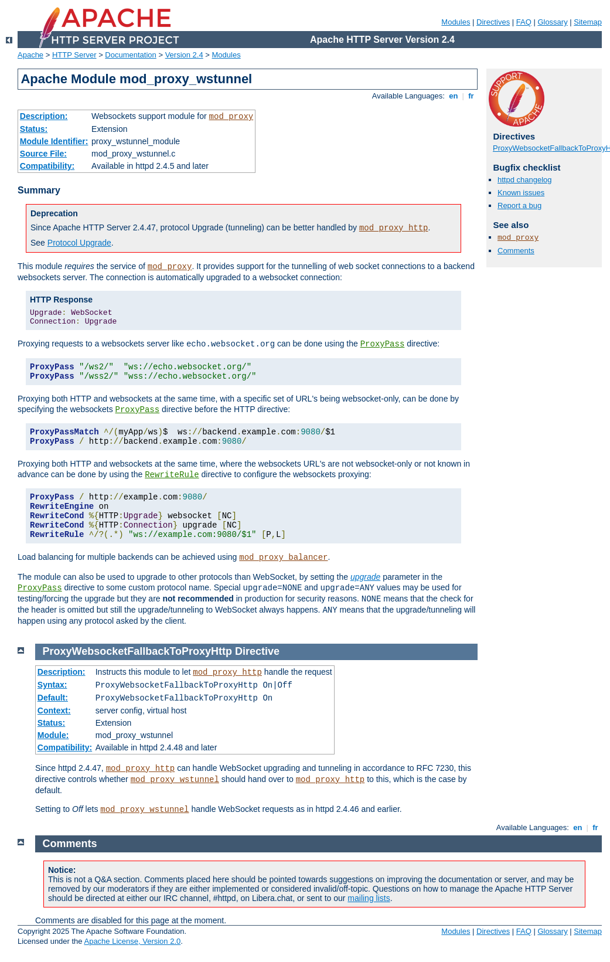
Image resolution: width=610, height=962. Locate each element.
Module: (53, 735)
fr (471, 95)
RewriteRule (172, 475)
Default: (53, 697)
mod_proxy (231, 116)
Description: (44, 116)
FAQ (523, 22)
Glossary (552, 22)
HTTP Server (74, 54)
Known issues (520, 192)
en (453, 95)
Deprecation (54, 213)
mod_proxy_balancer (283, 557)
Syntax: (52, 684)
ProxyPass (382, 344)
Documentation (130, 54)
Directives (493, 22)
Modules (455, 22)
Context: (54, 710)
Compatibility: (47, 166)
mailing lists (368, 898)
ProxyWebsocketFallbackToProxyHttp (137, 651)
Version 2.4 (184, 54)
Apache (30, 54)
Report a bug (519, 205)
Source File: (43, 153)
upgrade (365, 577)
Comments (515, 250)
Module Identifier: (54, 141)
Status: (33, 129)
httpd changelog (524, 179)
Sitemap (588, 22)
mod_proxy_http (393, 228)
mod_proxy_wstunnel (175, 779)
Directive (257, 651)
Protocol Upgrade (79, 242)
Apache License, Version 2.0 (132, 941)
